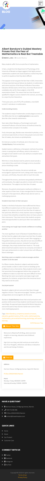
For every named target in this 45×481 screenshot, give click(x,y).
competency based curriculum (26, 314)
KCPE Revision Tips (36, 323)
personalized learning (18, 318)
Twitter (7, 455)
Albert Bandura (11, 314)
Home (6, 431)
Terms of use (22, 475)
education (5, 316)
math (26, 316)
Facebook (8, 458)
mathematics (6, 318)
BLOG (6, 12)
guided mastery (14, 316)
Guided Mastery (22, 58)
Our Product (8, 437)
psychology (30, 318)
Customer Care (9, 440)
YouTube (7, 465)
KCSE (22, 316)
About (6, 434)
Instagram (8, 461)
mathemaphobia (34, 316)
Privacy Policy (22, 477)
